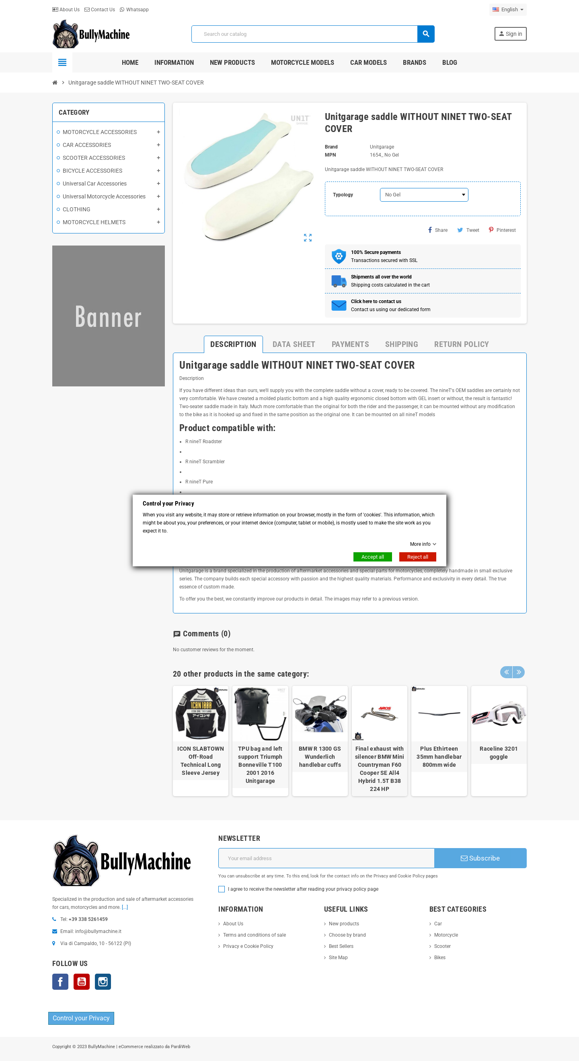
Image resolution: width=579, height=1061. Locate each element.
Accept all (372, 557)
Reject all (417, 557)
